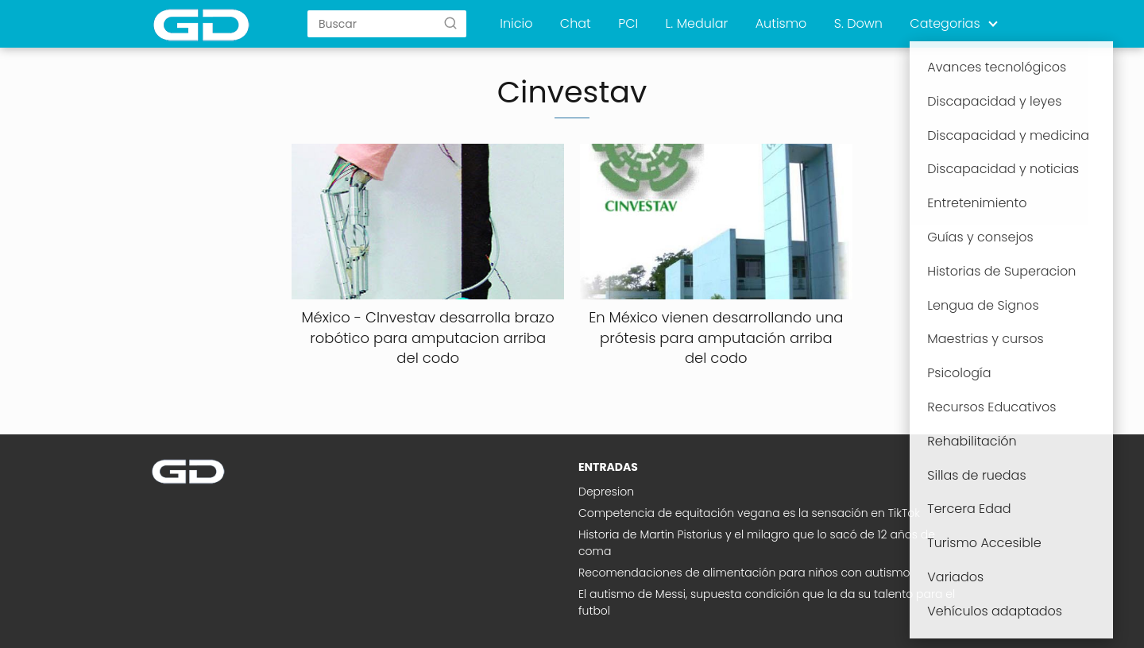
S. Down (858, 23)
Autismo (781, 23)
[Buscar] (450, 23)
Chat (575, 23)
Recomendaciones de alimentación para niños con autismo (744, 572)
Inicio (516, 23)
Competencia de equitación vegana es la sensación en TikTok (749, 513)
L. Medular (697, 23)
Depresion (606, 491)
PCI (628, 23)
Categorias (945, 23)
